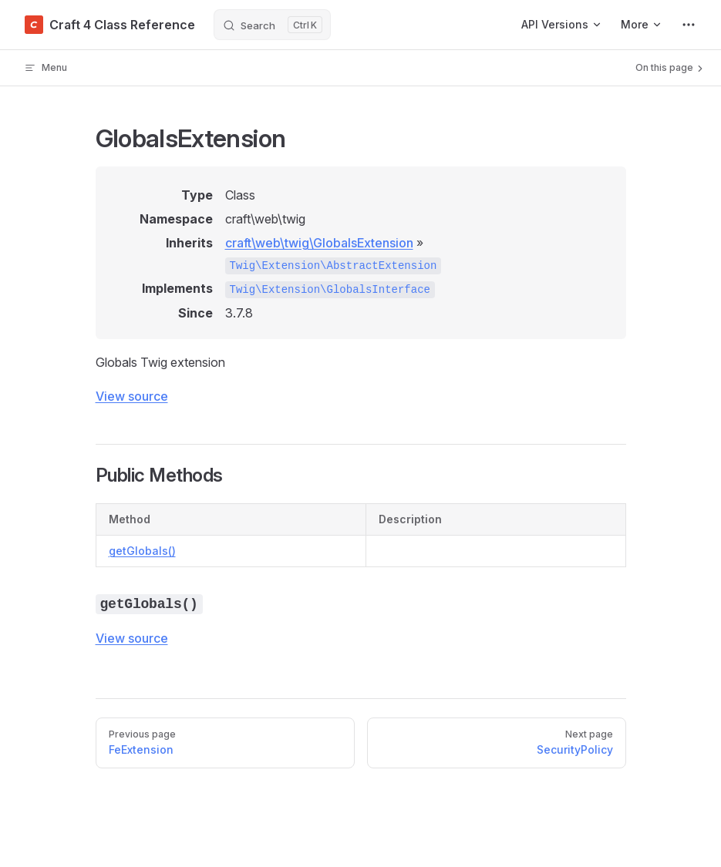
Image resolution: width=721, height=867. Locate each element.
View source (132, 396)
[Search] (272, 24)
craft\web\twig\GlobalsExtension (319, 242)
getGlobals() (142, 550)
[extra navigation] (689, 24)
